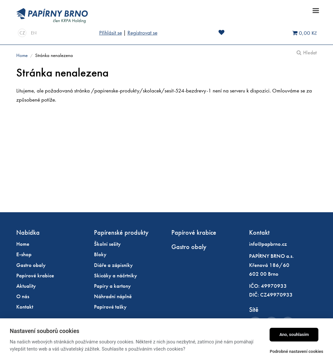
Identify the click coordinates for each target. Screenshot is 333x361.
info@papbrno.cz (268, 243)
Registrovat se (142, 32)
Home (22, 55)
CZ (22, 33)
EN (33, 33)
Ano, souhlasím (294, 334)
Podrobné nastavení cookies (296, 351)
